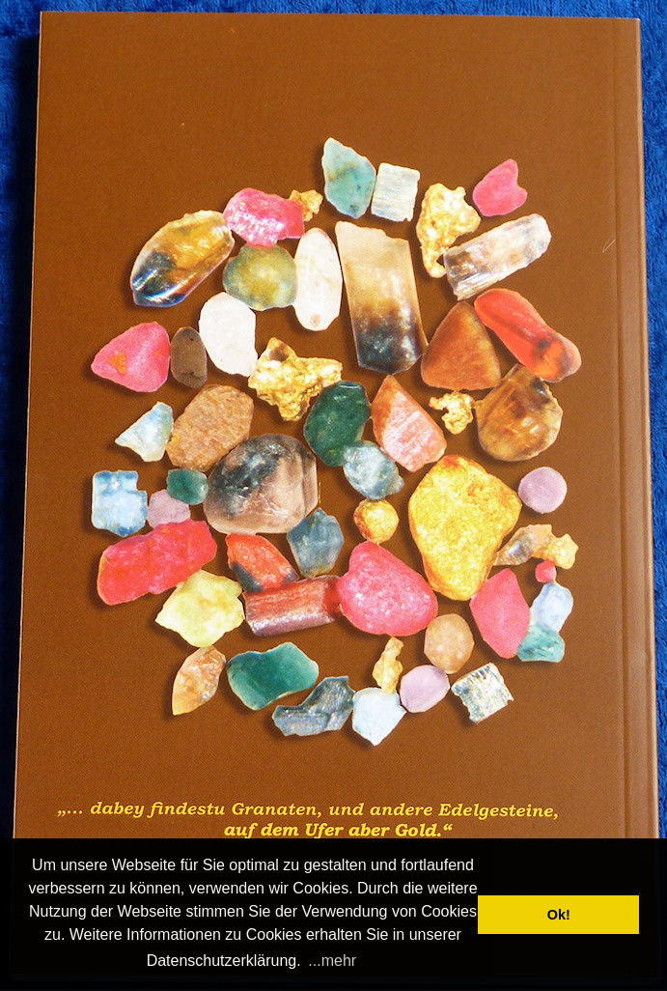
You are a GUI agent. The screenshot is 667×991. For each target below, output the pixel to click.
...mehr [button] (332, 960)
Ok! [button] (558, 914)
